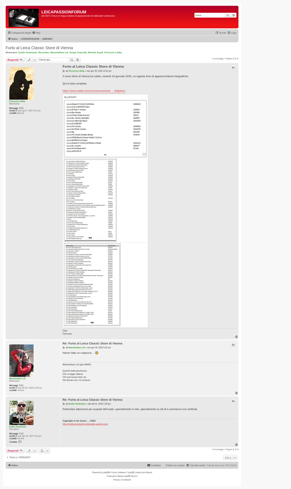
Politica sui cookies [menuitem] (175, 465)
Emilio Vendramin (28, 52)
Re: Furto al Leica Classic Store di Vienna (92, 343)
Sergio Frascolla (78, 52)
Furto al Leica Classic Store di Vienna (39, 48)
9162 (21, 434)
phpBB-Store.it (130, 476)
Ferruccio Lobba (113, 52)
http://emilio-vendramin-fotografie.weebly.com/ (85, 424)
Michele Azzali (95, 52)
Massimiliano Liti (59, 52)
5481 (21, 385)
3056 (21, 108)
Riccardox (43, 52)
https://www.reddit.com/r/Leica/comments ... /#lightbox (94, 90)
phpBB (106, 472)
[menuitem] (36, 32)
